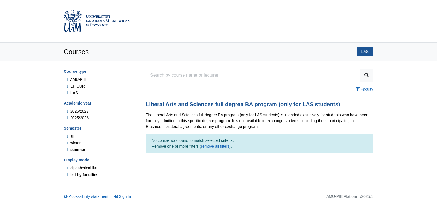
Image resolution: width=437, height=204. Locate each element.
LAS (72, 93)
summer (76, 149)
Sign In (122, 196)
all (70, 136)
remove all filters (215, 146)
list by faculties (82, 175)
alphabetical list (82, 168)
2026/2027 (78, 111)
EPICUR (76, 86)
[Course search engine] (253, 75)
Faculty (364, 89)
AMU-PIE (76, 79)
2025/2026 (78, 118)
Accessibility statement (86, 196)
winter (74, 143)
